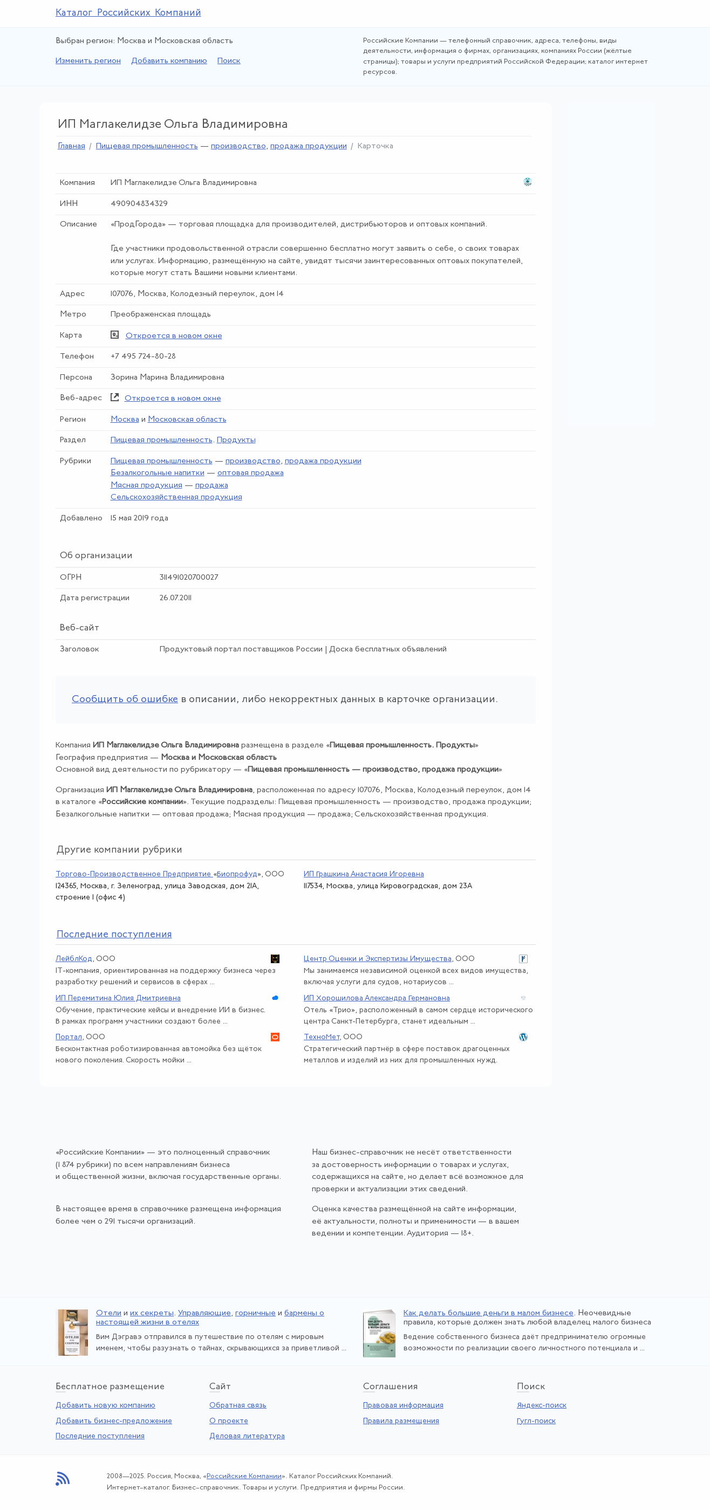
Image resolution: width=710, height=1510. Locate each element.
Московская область (187, 420)
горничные (255, 1313)
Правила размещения (401, 1421)
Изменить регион (88, 61)
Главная (71, 146)
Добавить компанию (169, 61)
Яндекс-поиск (541, 1406)
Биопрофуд (237, 874)
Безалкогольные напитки (157, 473)
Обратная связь (238, 1406)
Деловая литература (247, 1436)
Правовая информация (403, 1406)
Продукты (236, 440)
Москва (125, 420)
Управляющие (204, 1313)
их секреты (152, 1313)
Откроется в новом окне (174, 336)
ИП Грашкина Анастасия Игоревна (364, 874)
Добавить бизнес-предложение (114, 1421)
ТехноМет (321, 1037)
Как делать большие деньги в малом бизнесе (489, 1313)
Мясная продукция (146, 486)
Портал (69, 1037)
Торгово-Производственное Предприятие (134, 874)
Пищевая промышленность (147, 146)
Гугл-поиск (536, 1421)
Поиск (229, 61)
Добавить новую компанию (105, 1406)
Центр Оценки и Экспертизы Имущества (378, 959)
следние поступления (114, 935)
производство (238, 146)
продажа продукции (308, 146)
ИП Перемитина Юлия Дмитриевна (118, 998)
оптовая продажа (250, 473)
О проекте (228, 1421)
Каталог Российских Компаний (128, 13)
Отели (108, 1313)
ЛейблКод (74, 959)
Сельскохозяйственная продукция (176, 497)
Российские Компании (244, 1476)
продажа (211, 486)
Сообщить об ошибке (125, 700)
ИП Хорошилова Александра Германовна (377, 998)
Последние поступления (100, 1436)
